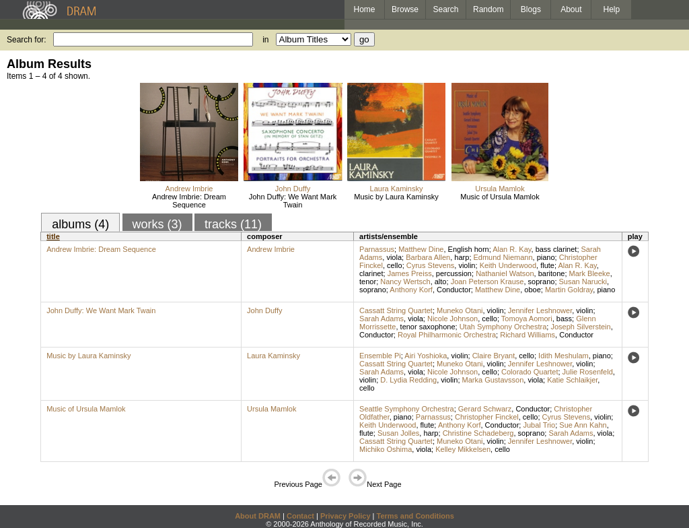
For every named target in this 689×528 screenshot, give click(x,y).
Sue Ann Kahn (582, 425)
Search (446, 9)
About (570, 9)
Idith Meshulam (563, 356)
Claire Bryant (493, 356)
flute (547, 265)
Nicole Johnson (452, 319)
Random (488, 9)
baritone (551, 273)
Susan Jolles (398, 433)
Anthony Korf (411, 290)
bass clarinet (556, 249)
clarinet (371, 273)
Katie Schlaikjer (572, 380)
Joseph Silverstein (580, 327)
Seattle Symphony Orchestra (406, 409)
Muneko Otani (459, 310)
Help (612, 9)
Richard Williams (527, 335)
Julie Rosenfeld (588, 372)
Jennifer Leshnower (540, 310)
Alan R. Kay (512, 249)
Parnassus (376, 249)
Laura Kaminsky (396, 189)
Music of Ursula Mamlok (499, 197)
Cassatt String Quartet (396, 310)
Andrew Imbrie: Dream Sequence (189, 201)
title (53, 236)
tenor (367, 281)
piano (546, 257)
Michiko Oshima (385, 449)
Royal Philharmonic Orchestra (447, 335)
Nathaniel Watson (505, 273)
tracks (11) (233, 224)
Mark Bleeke (589, 273)
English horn (468, 249)
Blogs (531, 9)
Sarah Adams (381, 319)
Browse (405, 9)
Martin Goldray (569, 290)
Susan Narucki (583, 281)
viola (394, 257)
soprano (541, 281)
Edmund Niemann (503, 257)
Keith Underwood (508, 265)
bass (564, 319)
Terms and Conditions (415, 516)
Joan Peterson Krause (487, 281)
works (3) (157, 224)
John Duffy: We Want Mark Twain (293, 201)
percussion (454, 273)
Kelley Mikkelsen (463, 449)
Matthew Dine (420, 249)
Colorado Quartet (529, 372)
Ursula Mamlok (499, 189)
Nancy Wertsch (405, 281)
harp (461, 257)
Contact (300, 516)
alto (441, 281)
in (265, 39)
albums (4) (80, 224)
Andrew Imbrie (189, 189)
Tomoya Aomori (526, 319)
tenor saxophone (428, 327)
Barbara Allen (428, 257)
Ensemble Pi (380, 356)
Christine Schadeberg (478, 433)
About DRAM (258, 516)
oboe (532, 290)
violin (466, 265)
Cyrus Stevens (430, 265)
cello (394, 265)
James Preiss (410, 273)
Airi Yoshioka (425, 356)
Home (364, 9)
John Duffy (292, 189)
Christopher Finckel (487, 417)
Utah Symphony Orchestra (503, 327)
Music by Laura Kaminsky (396, 197)
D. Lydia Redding (408, 380)
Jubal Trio (539, 425)
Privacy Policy (345, 516)
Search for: (26, 39)
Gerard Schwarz (484, 409)
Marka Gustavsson (493, 380)
